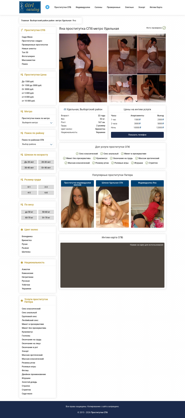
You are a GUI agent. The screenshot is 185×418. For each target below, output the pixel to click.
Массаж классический (33, 359)
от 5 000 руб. (28, 93)
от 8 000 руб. (28, 97)
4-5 (29, 192)
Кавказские (27, 273)
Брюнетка (27, 240)
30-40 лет (29, 167)
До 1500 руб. (28, 81)
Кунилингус (27, 332)
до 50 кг (29, 212)
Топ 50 (25, 52)
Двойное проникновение (34, 374)
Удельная (73, 109)
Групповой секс (29, 316)
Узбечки (26, 285)
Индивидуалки (83, 7)
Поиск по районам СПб (33, 140)
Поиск (25, 64)
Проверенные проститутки (35, 44)
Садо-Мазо (27, 37)
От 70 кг (46, 217)
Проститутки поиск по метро (36, 118)
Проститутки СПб (99, 412)
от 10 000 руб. (28, 101)
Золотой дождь (29, 382)
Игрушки (26, 378)
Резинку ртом (28, 363)
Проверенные (113, 7)
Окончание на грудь (31, 339)
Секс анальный (29, 312)
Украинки (26, 288)
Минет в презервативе (33, 324)
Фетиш (25, 370)
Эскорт (141, 7)
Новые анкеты (29, 48)
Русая (24, 244)
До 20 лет (29, 162)
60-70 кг (29, 217)
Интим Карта (156, 7)
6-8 (46, 192)
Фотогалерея (28, 56)
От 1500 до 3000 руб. (32, 85)
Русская (26, 281)
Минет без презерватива (34, 328)
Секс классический (31, 308)
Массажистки (28, 60)
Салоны (98, 7)
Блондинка (27, 236)
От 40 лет (46, 167)
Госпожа (26, 336)
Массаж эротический (32, 355)
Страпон (26, 386)
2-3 (46, 187)
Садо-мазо (27, 393)
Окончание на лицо (31, 343)
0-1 (29, 187)
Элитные (129, 7)
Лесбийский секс (30, 320)
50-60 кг (46, 212)
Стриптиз (26, 390)
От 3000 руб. (28, 89)
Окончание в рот (30, 347)
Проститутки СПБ (62, 7)
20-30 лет (46, 162)
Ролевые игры (29, 366)
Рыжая (25, 248)
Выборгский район (91, 109)
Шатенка (26, 252)
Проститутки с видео (32, 41)
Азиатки (26, 269)
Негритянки (27, 277)
